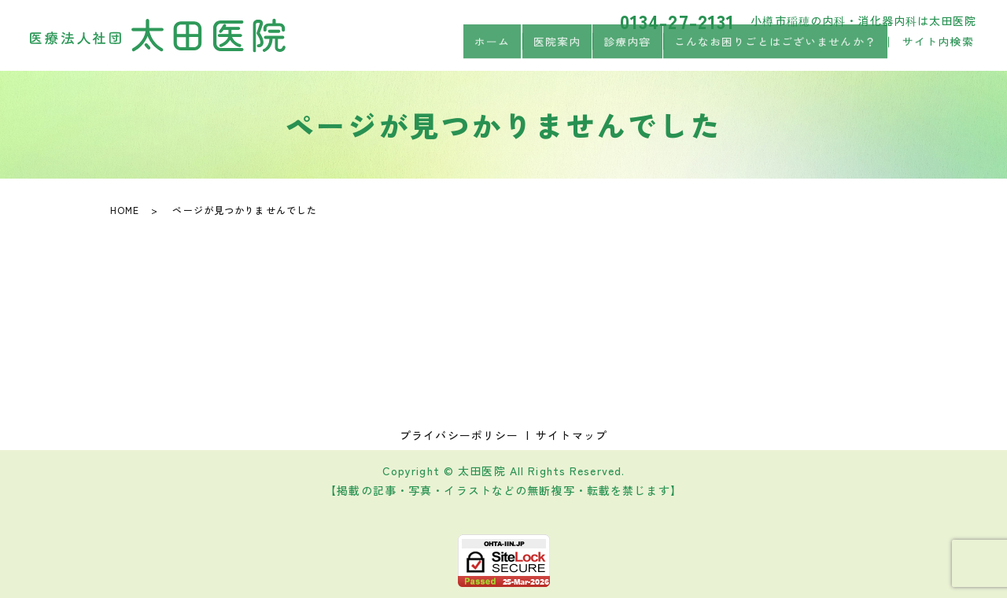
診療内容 (627, 49)
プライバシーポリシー (459, 435)
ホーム (492, 49)
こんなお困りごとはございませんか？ (774, 49)
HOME (124, 209)
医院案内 (556, 49)
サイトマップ (571, 435)
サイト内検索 (938, 50)
